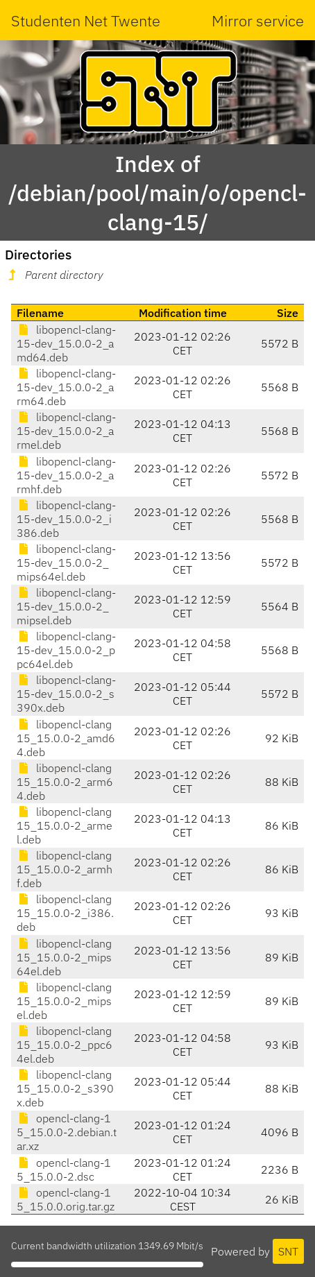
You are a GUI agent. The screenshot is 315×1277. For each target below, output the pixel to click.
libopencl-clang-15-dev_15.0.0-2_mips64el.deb (66, 562)
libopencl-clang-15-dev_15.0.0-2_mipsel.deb (66, 606)
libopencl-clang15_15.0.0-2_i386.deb (65, 913)
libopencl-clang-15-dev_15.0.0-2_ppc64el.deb (66, 650)
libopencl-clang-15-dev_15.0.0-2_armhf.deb (66, 475)
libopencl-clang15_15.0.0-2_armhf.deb (64, 869)
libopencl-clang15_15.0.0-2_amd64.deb (66, 738)
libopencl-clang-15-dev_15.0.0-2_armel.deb (66, 431)
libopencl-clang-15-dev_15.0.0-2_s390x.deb (66, 693)
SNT (288, 1251)
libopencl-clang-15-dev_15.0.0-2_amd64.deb (66, 343)
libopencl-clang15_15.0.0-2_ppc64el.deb (64, 1044)
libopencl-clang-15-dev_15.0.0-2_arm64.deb (66, 387)
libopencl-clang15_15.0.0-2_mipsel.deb (64, 1001)
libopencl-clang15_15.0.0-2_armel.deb (64, 825)
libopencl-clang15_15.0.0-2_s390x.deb (65, 1088)
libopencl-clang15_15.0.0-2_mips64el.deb (64, 957)
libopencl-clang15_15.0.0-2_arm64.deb (65, 782)
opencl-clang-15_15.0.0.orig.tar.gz (65, 1199)
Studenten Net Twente (85, 20)
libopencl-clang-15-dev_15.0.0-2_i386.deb (66, 519)
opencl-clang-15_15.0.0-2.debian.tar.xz (67, 1132)
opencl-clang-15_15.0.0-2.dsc (64, 1169)
